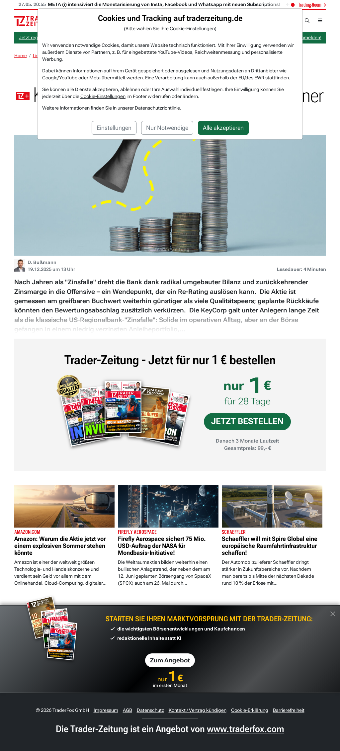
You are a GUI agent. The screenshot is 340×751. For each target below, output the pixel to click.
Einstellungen (114, 128)
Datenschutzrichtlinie (157, 108)
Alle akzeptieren (223, 128)
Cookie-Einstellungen (103, 96)
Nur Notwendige (167, 128)
